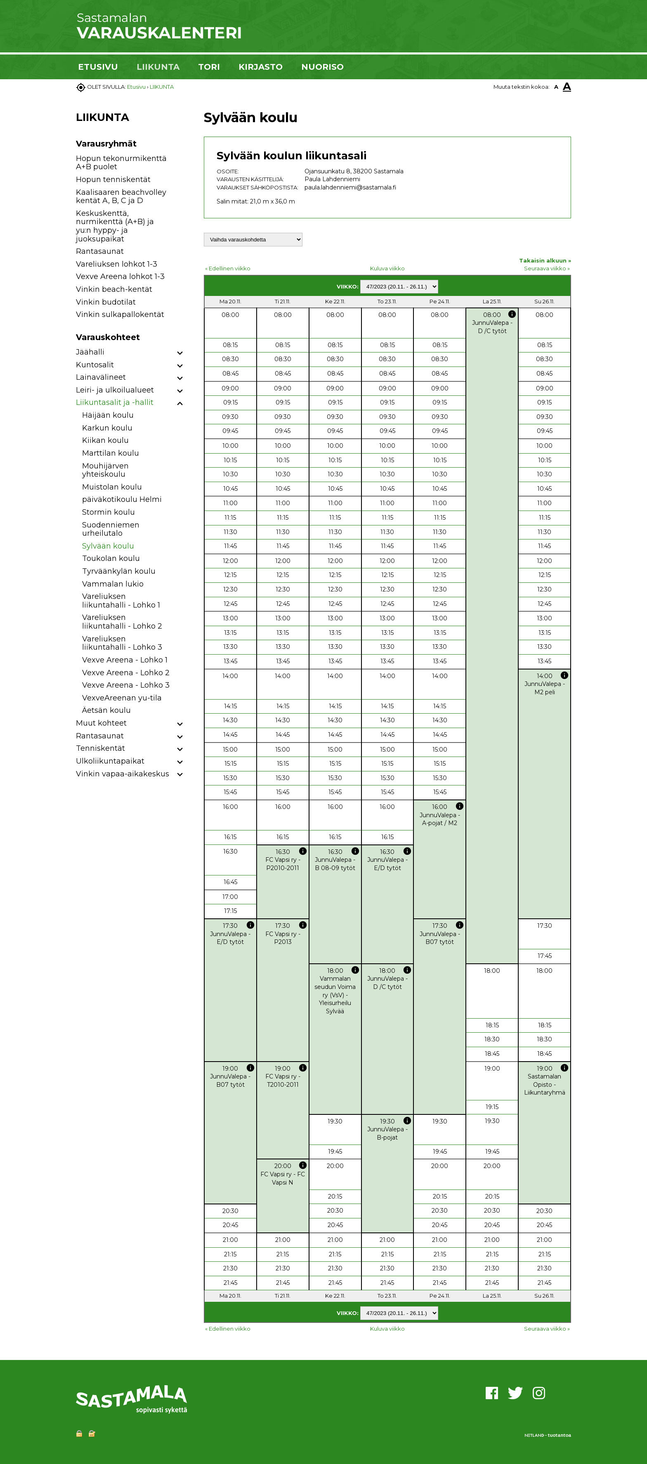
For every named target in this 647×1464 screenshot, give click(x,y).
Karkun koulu (107, 428)
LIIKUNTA (158, 67)
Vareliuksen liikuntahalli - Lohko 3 (122, 643)
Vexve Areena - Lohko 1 (125, 660)
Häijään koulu (108, 415)
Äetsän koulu (106, 710)
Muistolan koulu (112, 487)
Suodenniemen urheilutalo (110, 529)
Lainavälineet (101, 377)
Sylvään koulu (108, 546)
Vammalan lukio (113, 584)
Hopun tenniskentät (113, 179)
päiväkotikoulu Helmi (122, 499)
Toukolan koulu (111, 558)
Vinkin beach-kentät (114, 289)
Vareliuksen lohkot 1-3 (116, 264)
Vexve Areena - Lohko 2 (126, 672)
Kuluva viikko (387, 268)
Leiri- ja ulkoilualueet (115, 390)
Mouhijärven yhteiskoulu (105, 470)
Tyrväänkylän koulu (119, 571)
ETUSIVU (98, 67)
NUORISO (322, 67)
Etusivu (136, 86)
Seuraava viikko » (547, 268)
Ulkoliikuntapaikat (110, 761)
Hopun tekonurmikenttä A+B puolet (121, 163)
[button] (180, 353)
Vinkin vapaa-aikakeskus (122, 773)
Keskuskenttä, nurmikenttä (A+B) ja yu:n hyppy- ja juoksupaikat (115, 226)
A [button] (556, 86)
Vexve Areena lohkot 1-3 (120, 276)
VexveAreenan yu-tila (122, 697)
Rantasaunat (100, 251)
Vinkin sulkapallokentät (120, 314)
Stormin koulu (108, 512)
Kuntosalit (95, 364)
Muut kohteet (101, 723)
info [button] (512, 314)
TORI (209, 67)
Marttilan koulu (110, 453)
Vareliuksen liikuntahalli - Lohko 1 (121, 601)
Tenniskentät (100, 748)
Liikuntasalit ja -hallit (114, 402)
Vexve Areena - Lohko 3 (126, 685)
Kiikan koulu (105, 440)
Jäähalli (90, 352)
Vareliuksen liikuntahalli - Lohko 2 (122, 622)
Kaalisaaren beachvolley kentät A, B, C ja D (121, 197)
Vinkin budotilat (106, 302)
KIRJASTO (260, 67)
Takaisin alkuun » (545, 260)
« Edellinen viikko (227, 268)
